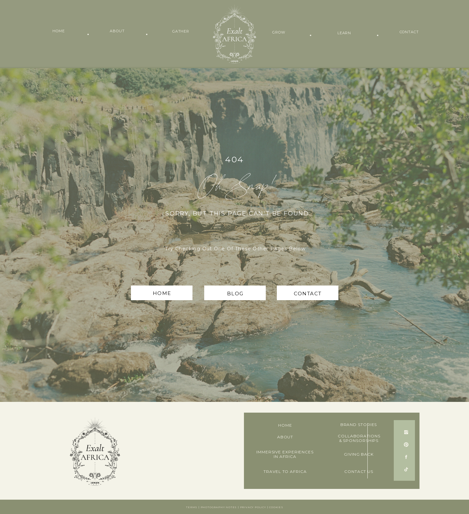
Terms (191, 507)
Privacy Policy (253, 507)
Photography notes (219, 507)
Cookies (276, 507)
